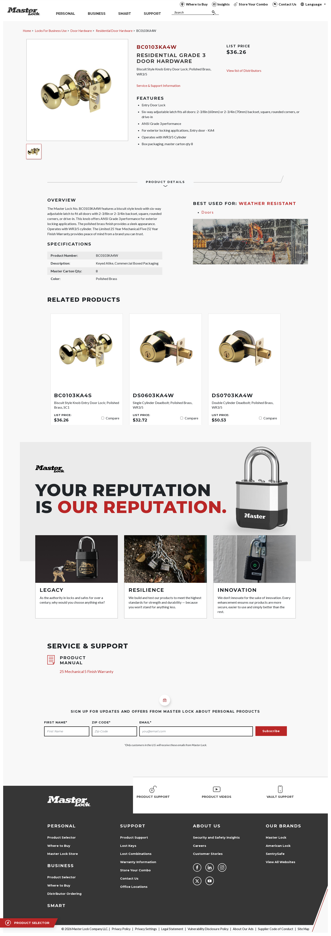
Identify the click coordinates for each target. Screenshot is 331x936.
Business (60, 865)
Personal (61, 825)
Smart (56, 905)
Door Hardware (81, 31)
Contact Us (129, 878)
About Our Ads (243, 929)
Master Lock (276, 837)
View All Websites (280, 862)
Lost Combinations (136, 854)
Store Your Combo (135, 870)
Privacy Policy (121, 929)
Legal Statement (172, 929)
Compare (112, 418)
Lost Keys (128, 846)
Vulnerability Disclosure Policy (208, 929)
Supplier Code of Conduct (275, 929)
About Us (207, 825)
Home (27, 31)
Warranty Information (138, 862)
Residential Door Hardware (114, 31)
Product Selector (61, 837)
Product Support (134, 837)
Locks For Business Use (51, 31)
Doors (207, 212)
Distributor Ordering (64, 894)
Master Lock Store (62, 854)
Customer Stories (208, 854)
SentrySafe (275, 854)
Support (132, 825)
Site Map (303, 929)
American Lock (278, 846)
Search (178, 12)
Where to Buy (58, 846)
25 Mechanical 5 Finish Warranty (86, 671)
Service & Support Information (158, 85)
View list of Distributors (244, 70)
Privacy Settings (146, 929)
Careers (199, 846)
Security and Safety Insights (216, 837)
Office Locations (134, 887)
